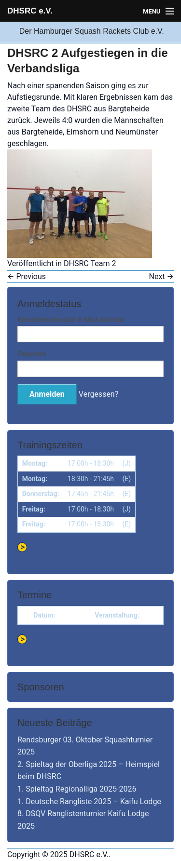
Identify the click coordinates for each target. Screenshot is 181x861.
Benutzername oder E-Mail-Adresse (71, 319)
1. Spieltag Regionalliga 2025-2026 (76, 789)
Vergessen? (98, 394)
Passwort (31, 354)
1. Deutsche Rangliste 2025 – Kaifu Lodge (89, 801)
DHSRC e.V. (30, 10)
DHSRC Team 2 (90, 263)
